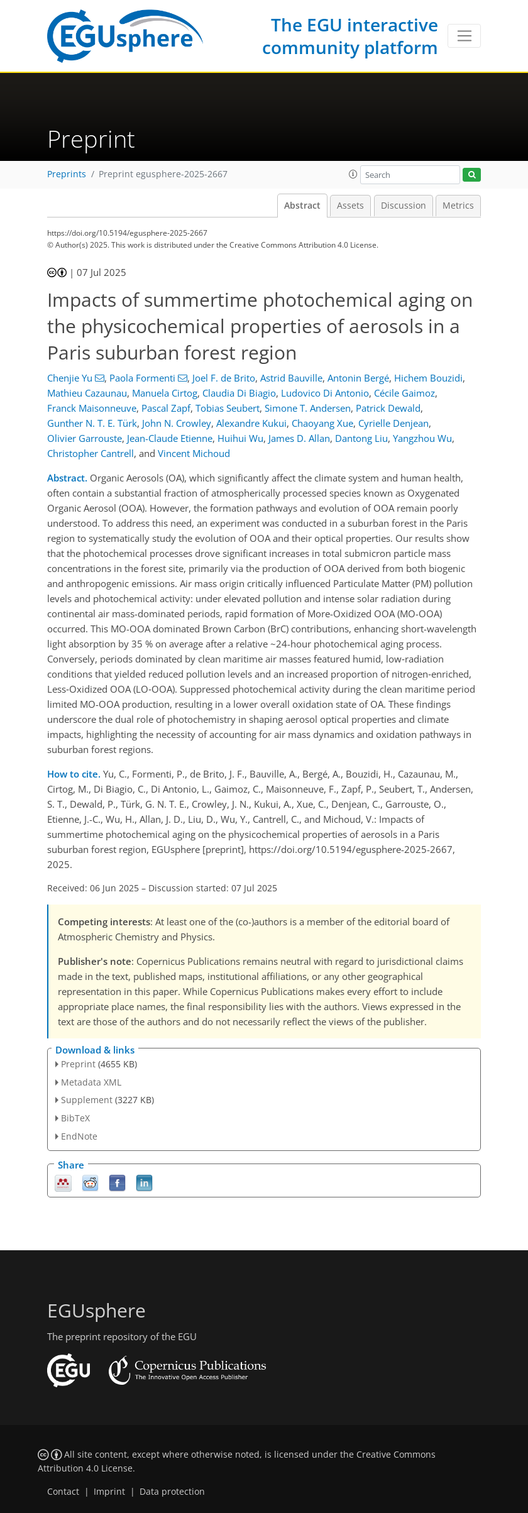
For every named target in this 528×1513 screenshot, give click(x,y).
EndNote (79, 1136)
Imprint (109, 1491)
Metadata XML (91, 1082)
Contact (63, 1491)
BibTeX (75, 1118)
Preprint (78, 1064)
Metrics (458, 205)
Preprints (66, 174)
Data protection (172, 1491)
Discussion (403, 205)
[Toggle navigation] (464, 36)
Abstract (302, 205)
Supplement (87, 1100)
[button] (353, 174)
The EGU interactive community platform (350, 36)
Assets (350, 205)
